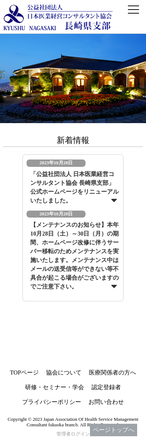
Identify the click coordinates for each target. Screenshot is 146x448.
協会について (63, 372)
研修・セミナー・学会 (54, 387)
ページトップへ (113, 430)
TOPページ (24, 372)
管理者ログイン (73, 434)
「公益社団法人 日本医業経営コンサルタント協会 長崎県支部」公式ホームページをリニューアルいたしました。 (74, 187)
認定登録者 (106, 387)
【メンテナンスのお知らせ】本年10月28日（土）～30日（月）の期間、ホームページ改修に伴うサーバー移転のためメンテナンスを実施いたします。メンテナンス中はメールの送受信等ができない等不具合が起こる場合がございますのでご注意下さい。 (74, 256)
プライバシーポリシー (51, 402)
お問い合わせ (106, 402)
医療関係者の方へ (112, 372)
